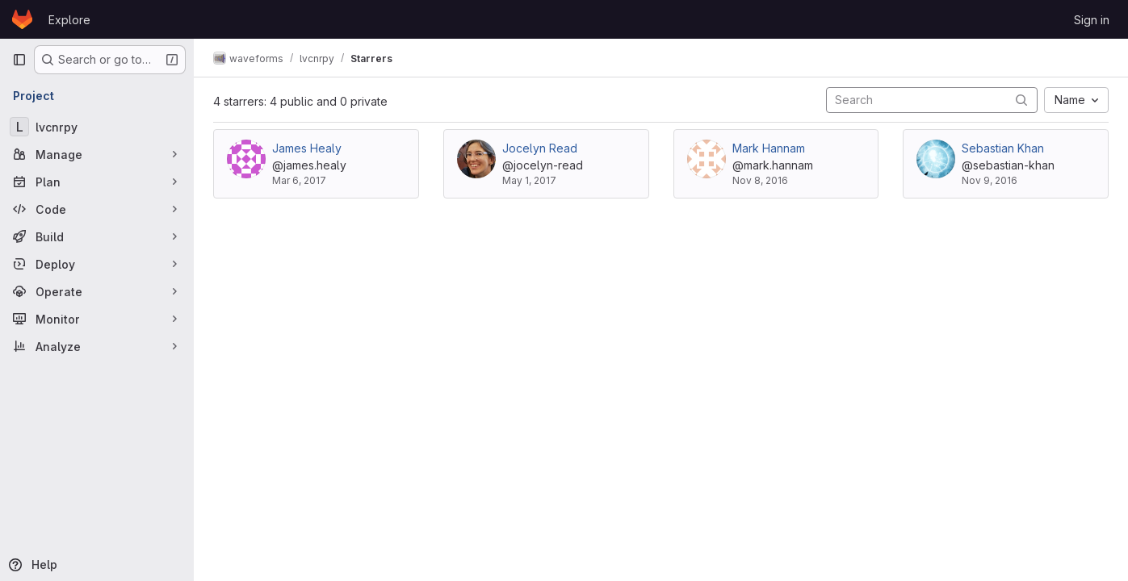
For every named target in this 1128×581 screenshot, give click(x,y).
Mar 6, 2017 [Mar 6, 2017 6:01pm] (299, 180)
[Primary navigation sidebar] (19, 60)
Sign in (1091, 20)
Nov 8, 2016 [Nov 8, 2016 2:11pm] (760, 180)
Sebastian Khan (1003, 148)
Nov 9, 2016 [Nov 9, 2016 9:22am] (989, 180)
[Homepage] (22, 19)
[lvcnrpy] (96, 127)
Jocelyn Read (539, 148)
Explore (69, 20)
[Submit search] (1021, 99)
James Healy (307, 148)
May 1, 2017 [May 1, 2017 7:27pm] (529, 180)
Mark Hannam (768, 148)
